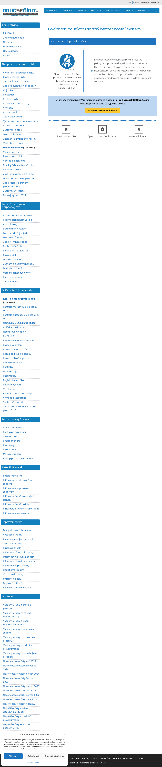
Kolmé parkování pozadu (16, 358)
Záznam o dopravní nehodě (18, 263)
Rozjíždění (8, 336)
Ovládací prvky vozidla (15, 327)
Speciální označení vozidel (102, 136)
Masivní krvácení (12, 454)
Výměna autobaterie (14, 397)
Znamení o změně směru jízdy (19, 138)
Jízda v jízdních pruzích (16, 81)
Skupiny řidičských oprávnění (19, 165)
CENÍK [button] (130, 10)
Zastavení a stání (13, 129)
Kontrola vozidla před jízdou (19, 298)
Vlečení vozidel (11, 152)
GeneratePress (98, 762)
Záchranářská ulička (14, 246)
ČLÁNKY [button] (69, 10)
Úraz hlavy (8, 445)
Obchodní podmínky (79, 758)
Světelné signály (12, 578)
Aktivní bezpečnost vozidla (17, 215)
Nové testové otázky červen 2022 (21, 695)
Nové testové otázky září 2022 (19, 690)
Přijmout (13, 756)
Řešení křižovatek (12, 475)
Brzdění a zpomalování (15, 349)
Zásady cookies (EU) (101, 758)
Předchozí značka (66, 136)
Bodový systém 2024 (14, 195)
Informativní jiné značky (16, 565)
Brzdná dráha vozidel (14, 228)
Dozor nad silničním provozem (19, 178)
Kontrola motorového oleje (17, 393)
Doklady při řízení (12, 268)
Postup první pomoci (14, 432)
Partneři (117, 758)
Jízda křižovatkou (12, 116)
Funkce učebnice (12, 46)
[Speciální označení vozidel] (102, 129)
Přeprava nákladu (13, 277)
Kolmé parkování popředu (17, 353)
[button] (64, 734)
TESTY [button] (83, 10)
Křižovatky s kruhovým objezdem (21, 508)
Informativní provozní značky (19, 556)
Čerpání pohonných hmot (17, 272)
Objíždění (8, 90)
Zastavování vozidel (14, 190)
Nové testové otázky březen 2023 (21, 686)
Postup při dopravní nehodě (18, 458)
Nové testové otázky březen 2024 (21, 673)
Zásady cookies (33, 762)
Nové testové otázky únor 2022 (20, 699)
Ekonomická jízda (12, 237)
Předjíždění (9, 94)
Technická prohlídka (14, 402)
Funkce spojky (10, 371)
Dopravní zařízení (12, 583)
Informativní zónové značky (18, 552)
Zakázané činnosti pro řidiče (18, 174)
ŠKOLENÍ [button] (97, 10)
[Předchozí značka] (66, 129)
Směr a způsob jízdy (14, 77)
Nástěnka (145, 2)
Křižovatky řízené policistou (17, 504)
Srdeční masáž (11, 436)
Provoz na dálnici (12, 156)
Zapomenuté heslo (13, 37)
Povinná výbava (12, 384)
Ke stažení (128, 758)
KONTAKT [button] (145, 10)
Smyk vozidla (10, 255)
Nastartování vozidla (14, 331)
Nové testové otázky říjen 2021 (19, 703)
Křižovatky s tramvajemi (16, 513)
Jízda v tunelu (10, 281)
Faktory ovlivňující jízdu (15, 233)
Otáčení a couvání (13, 125)
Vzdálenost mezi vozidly (16, 103)
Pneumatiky (9, 375)
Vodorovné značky (13, 574)
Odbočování (10, 112)
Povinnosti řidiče (12, 169)
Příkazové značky (12, 548)
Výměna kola (10, 389)
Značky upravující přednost (18, 539)
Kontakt (7, 55)
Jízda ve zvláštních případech (19, 85)
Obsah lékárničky (12, 427)
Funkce (136, 2)
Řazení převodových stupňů (18, 340)
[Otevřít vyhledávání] (155, 10)
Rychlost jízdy (10, 99)
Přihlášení (8, 33)
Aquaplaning (10, 224)
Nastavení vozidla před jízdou (19, 322)
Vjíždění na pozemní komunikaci (20, 121)
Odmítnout (33, 756)
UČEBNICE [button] (53, 10)
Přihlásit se (155, 2)
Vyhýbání (8, 107)
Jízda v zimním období (15, 241)
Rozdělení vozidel (12, 362)
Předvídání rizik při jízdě (15, 250)
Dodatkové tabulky (13, 569)
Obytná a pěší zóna (14, 160)
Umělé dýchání (11, 440)
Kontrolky (8, 367)
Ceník (129, 2)
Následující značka (139, 136)
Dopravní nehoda (12, 259)
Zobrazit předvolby (54, 756)
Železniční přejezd (12, 134)
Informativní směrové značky (19, 561)
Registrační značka (13, 380)
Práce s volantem (13, 345)
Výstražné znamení (13, 143)
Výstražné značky (12, 534)
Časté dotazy (10, 51)
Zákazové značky (12, 543)
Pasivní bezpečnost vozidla (18, 219)
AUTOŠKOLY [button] (114, 10)
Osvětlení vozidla (13, 147)
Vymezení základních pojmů (18, 72)
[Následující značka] (139, 129)
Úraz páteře (9, 449)
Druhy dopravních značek (17, 530)
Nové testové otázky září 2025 (19, 661)
